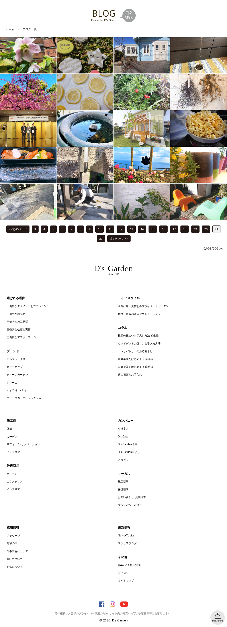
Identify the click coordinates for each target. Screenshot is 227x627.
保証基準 (123, 489)
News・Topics (126, 535)
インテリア (13, 452)
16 (163, 229)
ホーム (10, 29)
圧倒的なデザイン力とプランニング (28, 306)
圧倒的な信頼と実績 (19, 329)
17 (174, 229)
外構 (9, 429)
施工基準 (123, 481)
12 (120, 229)
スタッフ (123, 460)
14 (142, 229)
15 (152, 229)
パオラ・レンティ (17, 390)
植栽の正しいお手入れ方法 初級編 (138, 335)
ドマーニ (12, 382)
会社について (15, 559)
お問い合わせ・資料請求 (132, 497)
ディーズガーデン (17, 374)
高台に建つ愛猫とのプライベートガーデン (143, 306)
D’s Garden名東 (127, 444)
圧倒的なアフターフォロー (23, 337)
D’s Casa (123, 436)
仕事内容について (17, 551)
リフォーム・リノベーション (23, 444)
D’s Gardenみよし (129, 452)
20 (205, 229)
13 (131, 229)
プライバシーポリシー (131, 505)
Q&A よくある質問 (129, 565)
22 (100, 238)
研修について (15, 567)
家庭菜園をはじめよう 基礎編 (135, 359)
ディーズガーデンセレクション (25, 398)
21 (216, 229)
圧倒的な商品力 (16, 314)
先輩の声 (12, 543)
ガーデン (12, 436)
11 (110, 229)
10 (99, 229)
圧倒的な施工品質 (17, 322)
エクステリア (15, 481)
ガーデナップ (15, 367)
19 (195, 229)
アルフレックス (16, 359)
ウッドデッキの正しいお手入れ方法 (139, 343)
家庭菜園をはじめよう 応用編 (135, 367)
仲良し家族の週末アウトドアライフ (139, 314)
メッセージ (13, 535)
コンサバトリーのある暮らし (135, 351)
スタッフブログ (127, 543)
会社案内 (123, 429)
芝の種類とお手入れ (130, 374)
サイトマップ (126, 580)
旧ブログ (123, 573)
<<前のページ (18, 229)
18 (184, 229)
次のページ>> (119, 238)
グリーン (12, 474)
